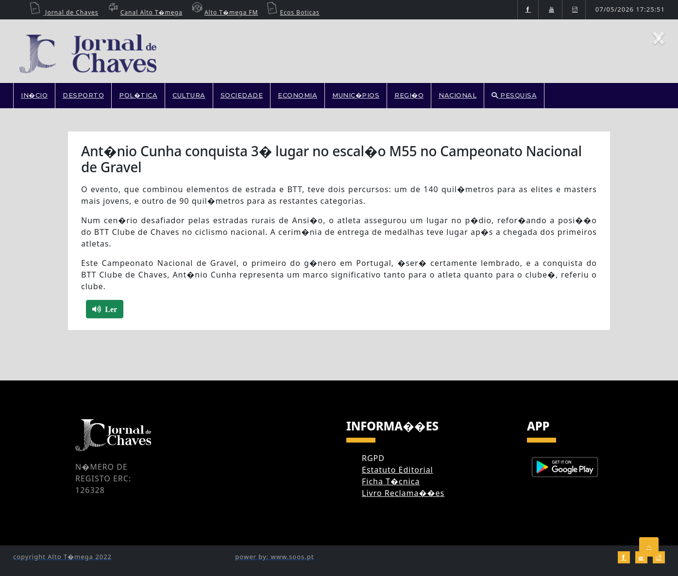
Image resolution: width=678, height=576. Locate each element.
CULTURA (188, 95)
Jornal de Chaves (64, 12)
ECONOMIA (297, 95)
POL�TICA (138, 95)
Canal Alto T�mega (144, 12)
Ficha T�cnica (391, 481)
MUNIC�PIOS (355, 95)
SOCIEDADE (241, 95)
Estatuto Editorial (397, 469)
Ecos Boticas (293, 12)
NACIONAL (457, 95)
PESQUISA (514, 95)
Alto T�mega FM (224, 12)
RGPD (373, 458)
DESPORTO (83, 95)
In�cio (34, 95)
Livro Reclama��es (403, 493)
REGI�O (409, 95)
